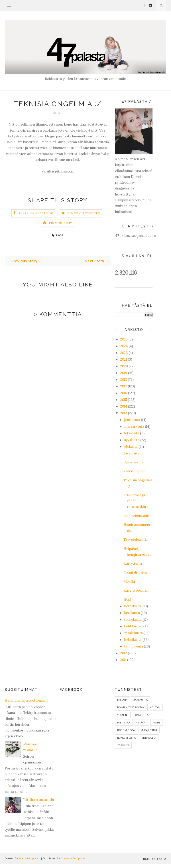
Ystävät (141, 722)
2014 (123, 406)
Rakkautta (140, 699)
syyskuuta (131, 440)
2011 (123, 660)
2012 (123, 653)
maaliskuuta (133, 633)
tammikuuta (133, 646)
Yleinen (122, 715)
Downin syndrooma (130, 707)
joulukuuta (132, 420)
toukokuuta (133, 619)
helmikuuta (133, 639)
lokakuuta (131, 433)
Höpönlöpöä (126, 730)
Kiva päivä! (132, 453)
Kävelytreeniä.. (136, 590)
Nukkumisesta (126, 737)
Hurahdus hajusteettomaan (26, 700)
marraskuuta (134, 426)
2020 (124, 366)
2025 (124, 339)
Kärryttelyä (133, 563)
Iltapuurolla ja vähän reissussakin (135, 501)
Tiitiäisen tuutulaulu (38, 799)
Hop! (127, 599)
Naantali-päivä (135, 572)
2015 (123, 399)
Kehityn (155, 707)
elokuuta (131, 446)
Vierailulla (149, 737)
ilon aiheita (141, 715)
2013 (123, 413)
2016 (123, 393)
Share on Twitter (84, 213)
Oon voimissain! (136, 516)
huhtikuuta (132, 626)
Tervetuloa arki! (136, 539)
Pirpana (122, 699)
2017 (123, 386)
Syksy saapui (133, 462)
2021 (123, 359)
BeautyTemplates (28, 858)
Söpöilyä (123, 745)
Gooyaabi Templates (73, 858)
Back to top (154, 859)
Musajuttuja (149, 730)
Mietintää (123, 722)
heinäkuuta (133, 606)
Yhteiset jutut (134, 471)
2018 (123, 379)
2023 (124, 353)
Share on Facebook (35, 213)
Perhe (156, 722)
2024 (124, 346)
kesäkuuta (132, 613)
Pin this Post (61, 223)
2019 (123, 373)
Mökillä (129, 581)
